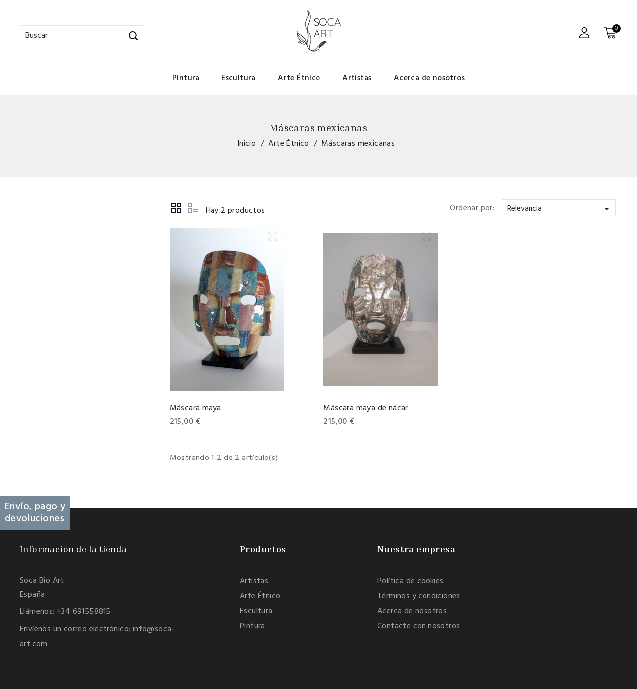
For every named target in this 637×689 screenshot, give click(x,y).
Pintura (186, 78)
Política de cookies (410, 581)
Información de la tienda (73, 548)
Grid (176, 208)
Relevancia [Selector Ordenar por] (560, 208)
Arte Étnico (299, 78)
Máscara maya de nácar (365, 408)
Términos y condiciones (418, 596)
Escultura (238, 78)
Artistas (356, 78)
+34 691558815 (83, 611)
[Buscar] (82, 36)
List (192, 208)
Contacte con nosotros (418, 626)
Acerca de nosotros (429, 78)
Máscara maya (195, 408)
